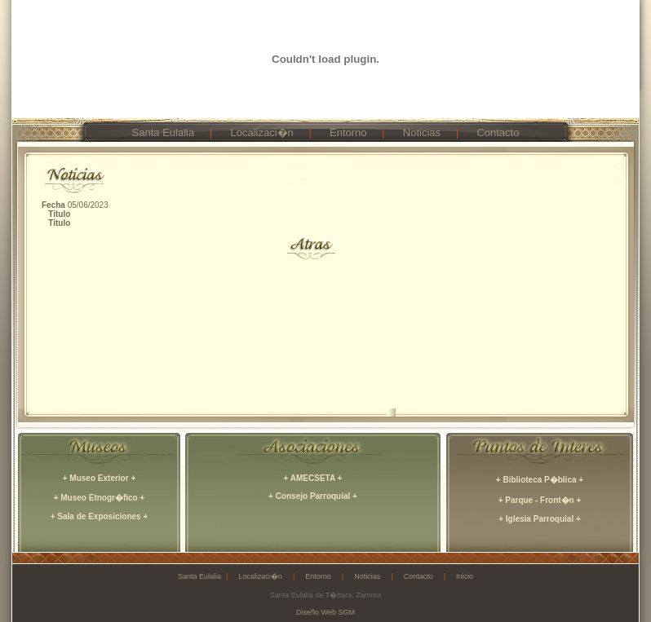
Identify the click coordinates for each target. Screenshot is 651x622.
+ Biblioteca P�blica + (539, 479)
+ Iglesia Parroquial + (539, 518)
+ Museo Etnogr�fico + (99, 497)
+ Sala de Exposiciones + (99, 516)
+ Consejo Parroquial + (312, 496)
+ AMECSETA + (313, 478)
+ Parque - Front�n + (540, 500)
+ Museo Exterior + (99, 478)
